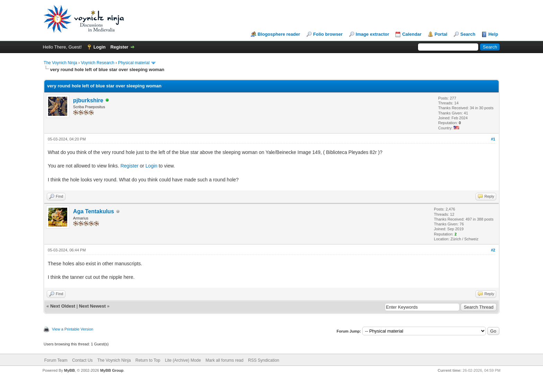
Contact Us (82, 360)
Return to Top (147, 360)
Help (493, 34)
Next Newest (92, 306)
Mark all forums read (224, 360)
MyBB (69, 370)
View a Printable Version (72, 329)
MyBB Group (111, 370)
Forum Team (56, 360)
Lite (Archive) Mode (183, 360)
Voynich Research (98, 62)
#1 (493, 139)
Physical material (134, 62)
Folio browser (327, 34)
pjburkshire (88, 100)
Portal (441, 34)
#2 (493, 250)
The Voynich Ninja (60, 62)
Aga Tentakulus (93, 211)
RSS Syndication (263, 360)
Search (467, 34)
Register (119, 47)
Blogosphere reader (279, 34)
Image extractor (372, 34)
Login (100, 47)
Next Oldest (62, 306)
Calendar (411, 34)
